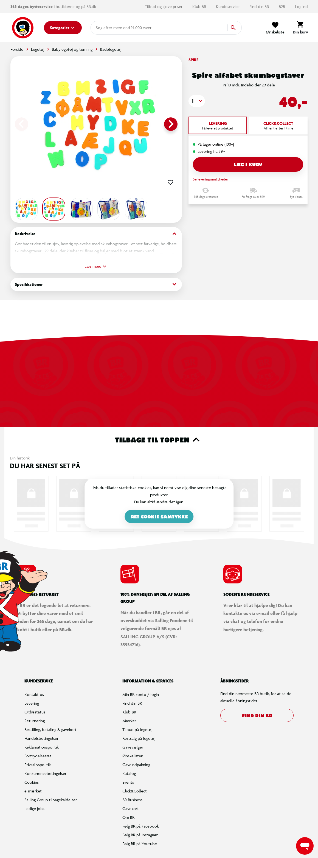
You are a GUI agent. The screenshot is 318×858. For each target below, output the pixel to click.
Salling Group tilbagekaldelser (50, 799)
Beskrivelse (96, 233)
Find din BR (259, 6)
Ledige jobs (34, 808)
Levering (31, 703)
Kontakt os (34, 694)
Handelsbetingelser (41, 738)
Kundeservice (228, 6)
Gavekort (130, 808)
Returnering (34, 720)
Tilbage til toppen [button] (159, 440)
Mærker (129, 720)
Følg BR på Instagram (140, 834)
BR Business (132, 799)
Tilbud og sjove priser (164, 6)
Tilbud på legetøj (137, 729)
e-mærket (33, 791)
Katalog (129, 773)
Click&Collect (134, 791)
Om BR (128, 817)
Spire (193, 59)
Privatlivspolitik (37, 764)
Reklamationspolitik (41, 747)
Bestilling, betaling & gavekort (50, 729)
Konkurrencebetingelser (45, 773)
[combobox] (104, 27)
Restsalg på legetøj (138, 738)
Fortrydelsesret (37, 755)
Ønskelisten (132, 755)
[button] (196, 101)
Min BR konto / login (140, 694)
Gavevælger (132, 747)
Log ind (301, 6)
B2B (282, 6)
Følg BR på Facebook (140, 826)
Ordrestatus (34, 712)
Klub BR (199, 6)
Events (128, 782)
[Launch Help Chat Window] (305, 846)
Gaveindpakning (136, 764)
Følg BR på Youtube (139, 843)
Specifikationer (96, 284)
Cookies (31, 782)
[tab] (217, 125)
